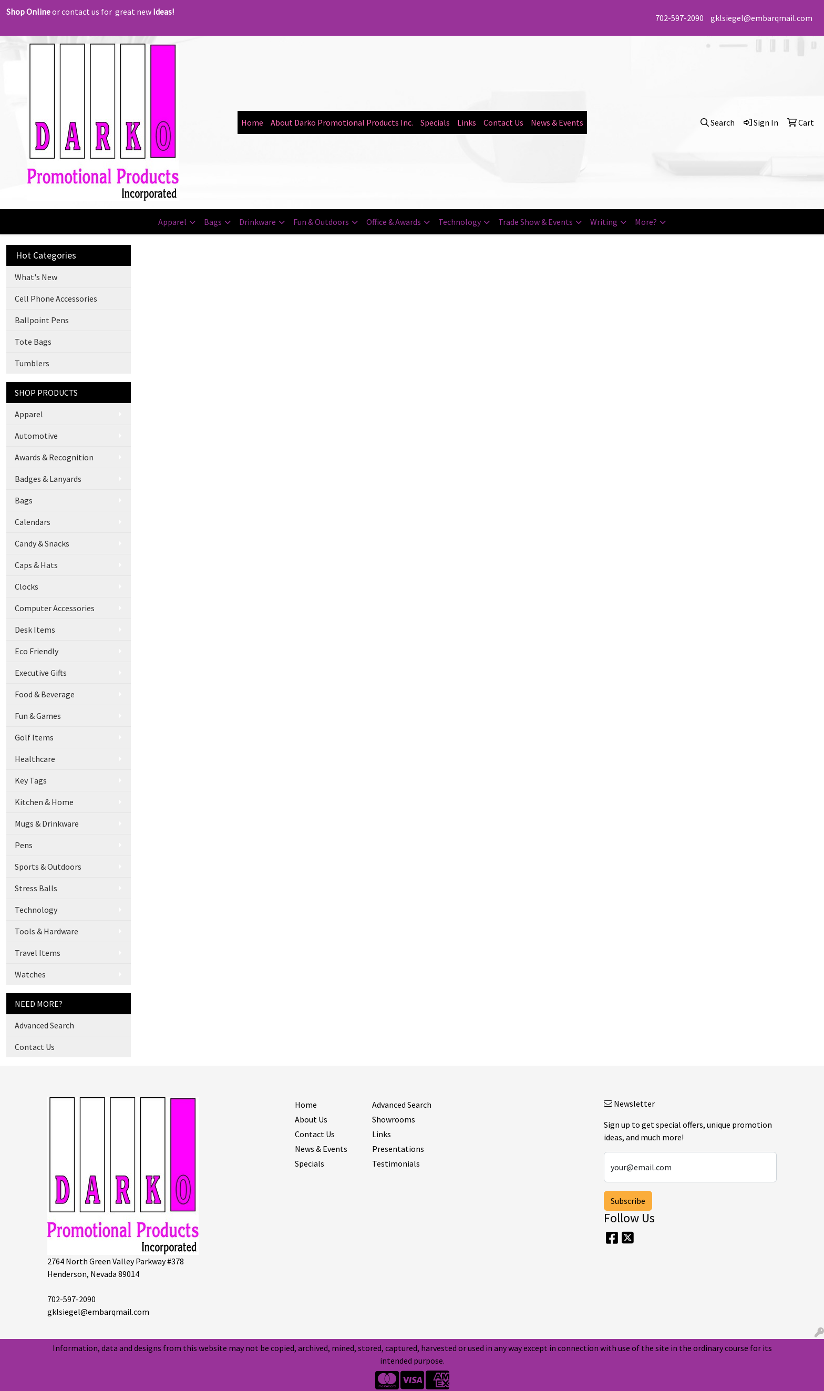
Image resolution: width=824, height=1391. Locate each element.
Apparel (172, 222)
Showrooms (393, 1119)
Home (252, 122)
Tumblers (32, 363)
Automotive (36, 435)
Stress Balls (36, 888)
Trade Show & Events (535, 222)
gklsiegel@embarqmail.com (761, 18)
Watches (30, 974)
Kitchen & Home (44, 802)
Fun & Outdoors (321, 222)
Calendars (32, 522)
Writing (603, 222)
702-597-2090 (679, 18)
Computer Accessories (55, 608)
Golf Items (34, 737)
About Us (311, 1119)
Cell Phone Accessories (56, 298)
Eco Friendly (36, 651)
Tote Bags (33, 341)
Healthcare (35, 759)
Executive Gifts (41, 672)
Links (466, 122)
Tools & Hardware (46, 931)
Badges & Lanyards (48, 478)
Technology (459, 222)
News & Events (557, 122)
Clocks (26, 586)
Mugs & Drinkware (47, 823)
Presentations (398, 1148)
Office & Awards (393, 222)
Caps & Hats (36, 565)
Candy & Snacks (42, 543)
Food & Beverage (45, 694)
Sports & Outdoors (48, 866)
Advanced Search (44, 1025)
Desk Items (35, 629)
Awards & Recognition (54, 457)
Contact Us (503, 122)
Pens (24, 845)
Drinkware (257, 222)
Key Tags (31, 780)
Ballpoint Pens (42, 320)
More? (646, 222)
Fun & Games (38, 715)
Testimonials (396, 1163)
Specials (435, 122)
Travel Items (37, 952)
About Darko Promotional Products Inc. (342, 122)
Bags (213, 222)
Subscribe (628, 1201)
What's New (36, 277)
